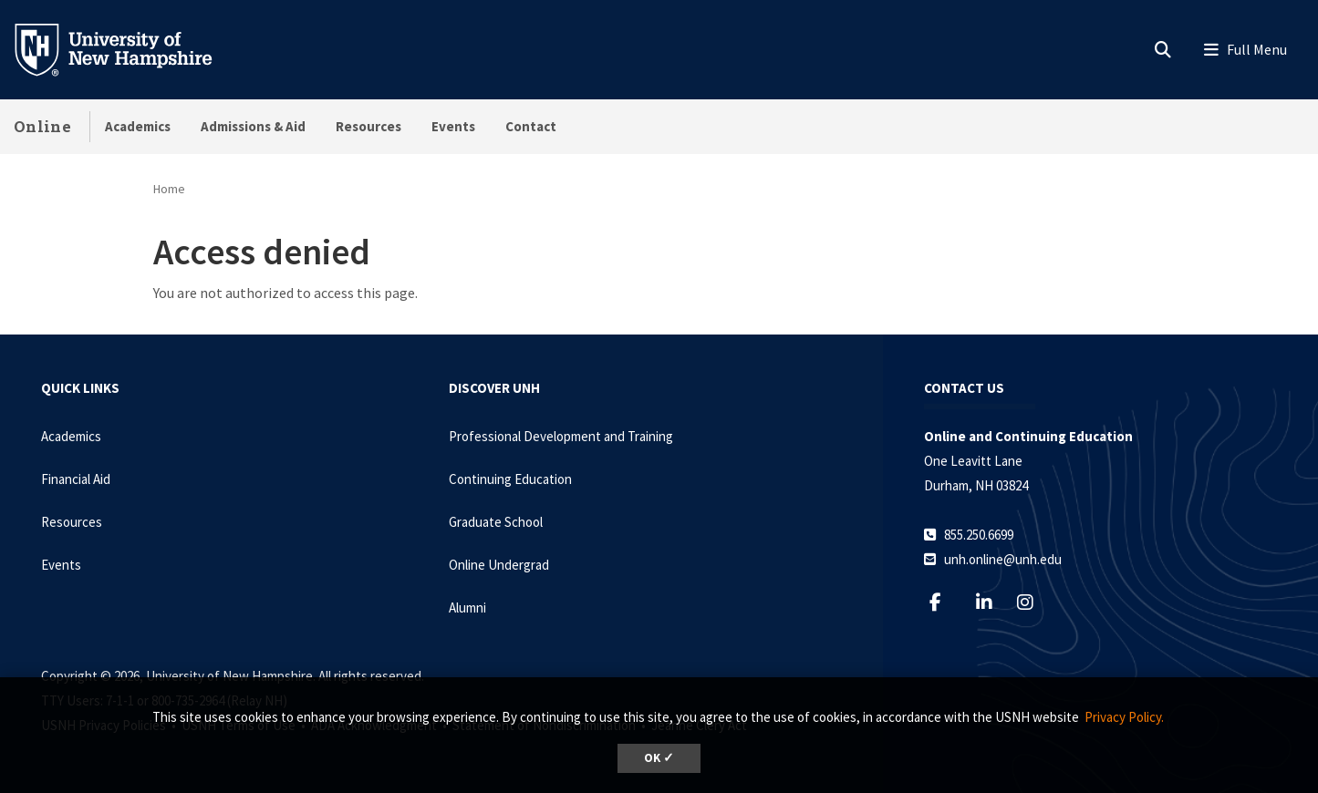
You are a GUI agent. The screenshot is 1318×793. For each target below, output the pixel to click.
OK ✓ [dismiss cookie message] (659, 758)
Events (453, 126)
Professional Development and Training (561, 436)
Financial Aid (75, 479)
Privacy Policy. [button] (1124, 717)
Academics (138, 126)
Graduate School (496, 521)
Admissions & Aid (253, 126)
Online (42, 126)
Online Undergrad (499, 564)
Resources (368, 126)
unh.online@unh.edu (1003, 559)
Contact (530, 126)
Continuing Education (510, 479)
